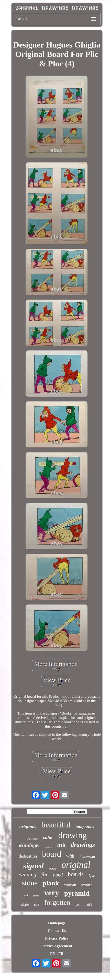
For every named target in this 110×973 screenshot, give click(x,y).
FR (60, 954)
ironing (86, 885)
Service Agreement (56, 946)
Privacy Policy (57, 938)
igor (92, 875)
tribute (53, 868)
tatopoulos (85, 826)
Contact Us (57, 931)
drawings (83, 844)
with (70, 856)
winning (27, 874)
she (36, 904)
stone (30, 883)
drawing (72, 835)
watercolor (32, 838)
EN (53, 954)
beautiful (56, 824)
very (51, 892)
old (26, 895)
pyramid (77, 893)
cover (48, 846)
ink (61, 844)
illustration (87, 857)
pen (77, 904)
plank (51, 883)
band (58, 874)
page (36, 895)
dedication (28, 856)
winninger (29, 845)
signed (33, 865)
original (76, 865)
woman (70, 885)
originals (27, 826)
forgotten (57, 902)
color (48, 837)
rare (88, 904)
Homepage (56, 923)
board (51, 854)
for (44, 874)
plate (25, 904)
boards (75, 874)
